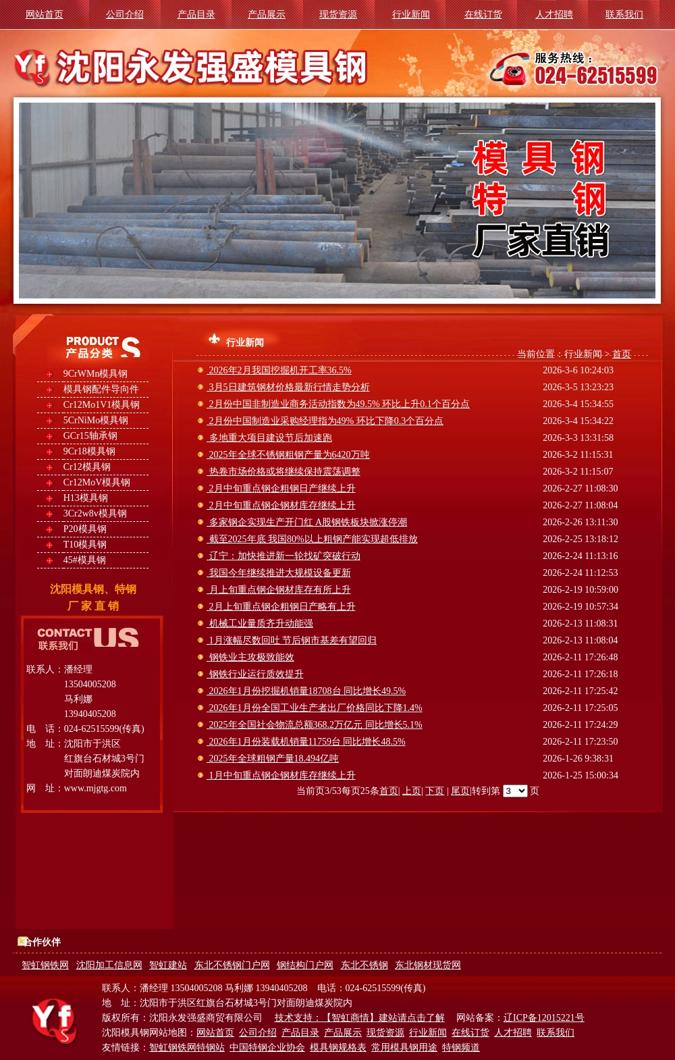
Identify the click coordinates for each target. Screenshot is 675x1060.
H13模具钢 (85, 498)
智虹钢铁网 (45, 965)
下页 (434, 791)
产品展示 (267, 14)
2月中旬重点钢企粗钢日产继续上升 (281, 488)
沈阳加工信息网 (109, 965)
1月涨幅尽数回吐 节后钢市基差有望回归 (292, 640)
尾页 (460, 791)
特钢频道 (461, 1047)
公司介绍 (125, 14)
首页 (621, 354)
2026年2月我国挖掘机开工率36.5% (279, 370)
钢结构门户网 (305, 965)
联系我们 (624, 14)
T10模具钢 (85, 544)
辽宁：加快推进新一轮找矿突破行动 (283, 556)
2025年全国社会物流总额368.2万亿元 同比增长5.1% (315, 725)
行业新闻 (411, 14)
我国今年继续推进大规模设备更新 (279, 573)
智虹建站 (168, 965)
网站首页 (44, 14)
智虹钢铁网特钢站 (187, 1047)
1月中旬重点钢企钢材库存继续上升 (281, 775)
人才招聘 (554, 14)
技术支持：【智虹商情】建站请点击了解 (360, 1018)
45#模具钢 (84, 560)
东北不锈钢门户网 (232, 965)
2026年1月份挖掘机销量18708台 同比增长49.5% (306, 691)
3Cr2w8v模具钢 (95, 513)
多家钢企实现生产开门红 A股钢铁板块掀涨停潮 (307, 522)
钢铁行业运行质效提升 (255, 674)
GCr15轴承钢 (90, 436)
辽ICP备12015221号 (544, 1018)
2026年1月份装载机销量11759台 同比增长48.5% (306, 742)
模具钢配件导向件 (101, 389)
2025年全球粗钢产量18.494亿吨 (273, 758)
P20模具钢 (85, 529)
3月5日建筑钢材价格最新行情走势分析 (288, 387)
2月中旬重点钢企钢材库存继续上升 (281, 505)
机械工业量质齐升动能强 (260, 623)
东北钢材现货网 (428, 965)
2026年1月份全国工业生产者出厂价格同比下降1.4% (315, 708)
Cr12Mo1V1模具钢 (101, 405)
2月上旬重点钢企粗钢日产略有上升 (281, 607)
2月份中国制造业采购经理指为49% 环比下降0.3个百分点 (325, 421)
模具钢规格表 (338, 1047)
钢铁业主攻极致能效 (250, 657)
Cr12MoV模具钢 (97, 482)
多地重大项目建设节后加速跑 (269, 438)
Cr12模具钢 (87, 467)
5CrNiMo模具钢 (95, 420)
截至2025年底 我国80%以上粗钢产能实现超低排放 (312, 539)
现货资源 (338, 14)
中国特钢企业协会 (267, 1047)
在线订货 (483, 14)
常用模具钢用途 (404, 1047)
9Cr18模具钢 (89, 451)
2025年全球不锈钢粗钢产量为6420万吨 (288, 455)
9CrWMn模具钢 (95, 374)
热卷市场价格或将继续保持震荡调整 (283, 472)
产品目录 (196, 14)
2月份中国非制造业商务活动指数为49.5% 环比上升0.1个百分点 (338, 404)
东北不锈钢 (364, 965)
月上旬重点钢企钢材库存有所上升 (279, 590)
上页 (411, 791)
